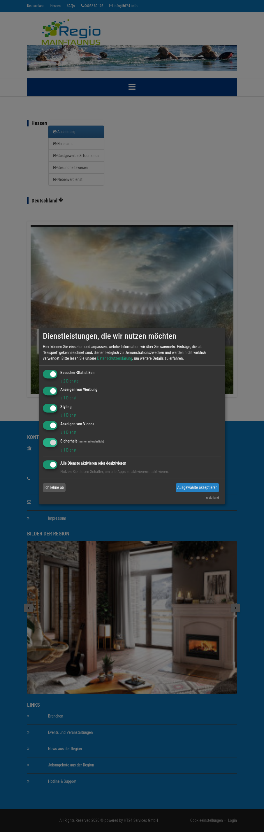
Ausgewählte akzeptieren (197, 487)
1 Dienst (68, 398)
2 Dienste (69, 381)
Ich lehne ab (54, 487)
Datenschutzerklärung (114, 358)
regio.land (212, 498)
